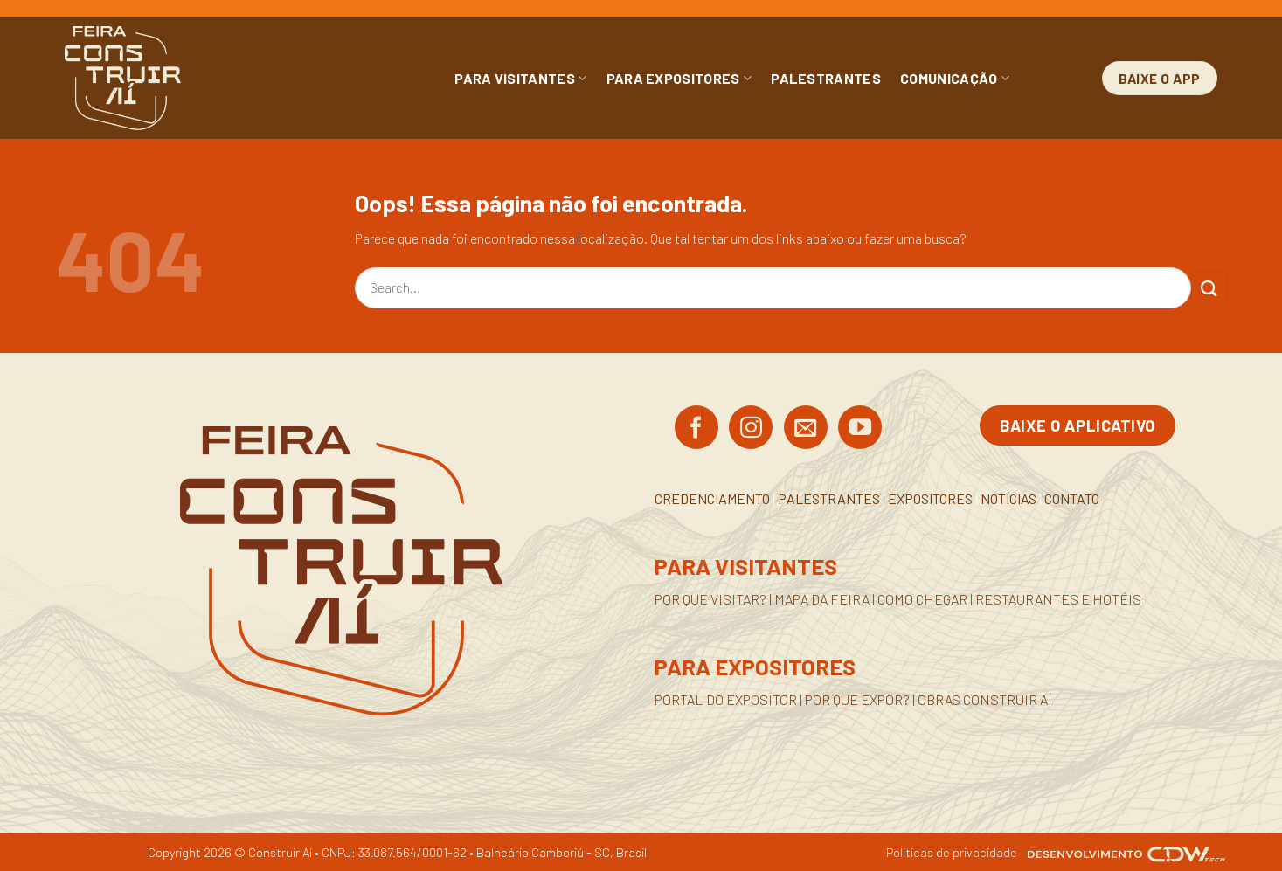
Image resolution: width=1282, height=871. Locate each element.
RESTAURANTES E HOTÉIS (1058, 599)
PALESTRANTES (826, 78)
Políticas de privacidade (951, 852)
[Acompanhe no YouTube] (860, 429)
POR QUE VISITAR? (710, 599)
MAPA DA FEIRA (822, 599)
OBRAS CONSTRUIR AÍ (985, 699)
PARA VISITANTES (520, 78)
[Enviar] (1208, 288)
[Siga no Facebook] (696, 429)
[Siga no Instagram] (751, 429)
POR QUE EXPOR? (857, 699)
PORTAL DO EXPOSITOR (726, 699)
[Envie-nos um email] (806, 429)
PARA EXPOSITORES (679, 78)
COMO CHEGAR (922, 599)
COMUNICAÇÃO (954, 78)
